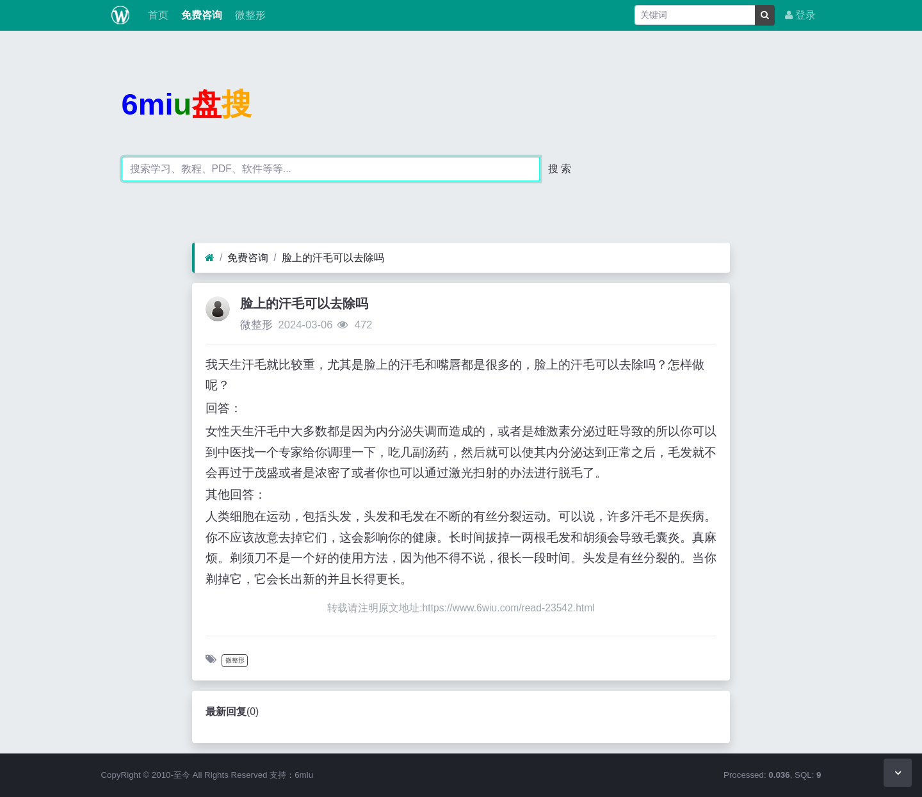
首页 (156, 15)
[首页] (209, 258)
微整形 (249, 15)
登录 (800, 15)
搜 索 (559, 168)
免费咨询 (200, 15)
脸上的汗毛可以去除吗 (333, 257)
